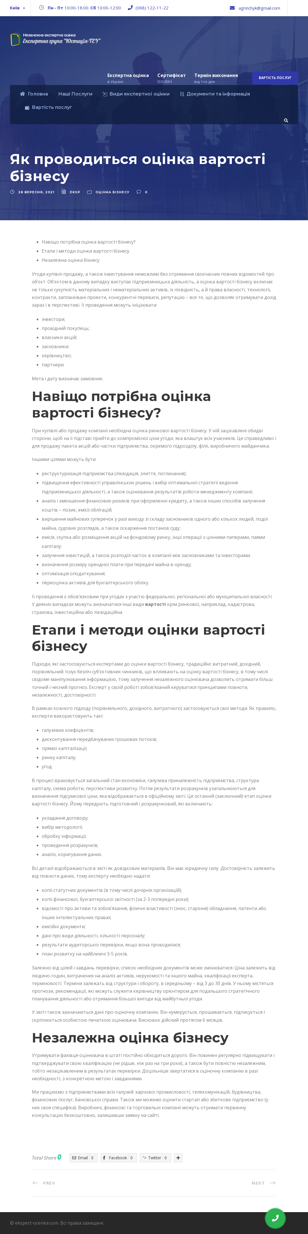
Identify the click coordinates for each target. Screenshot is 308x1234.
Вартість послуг (275, 77)
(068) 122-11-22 (152, 8)
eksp (75, 192)
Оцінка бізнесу (112, 192)
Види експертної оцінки (136, 94)
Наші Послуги (75, 94)
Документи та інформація (215, 94)
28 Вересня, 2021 (36, 192)
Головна (34, 94)
